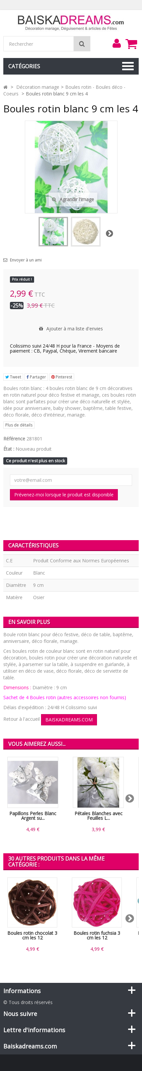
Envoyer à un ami (26, 260)
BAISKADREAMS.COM (69, 719)
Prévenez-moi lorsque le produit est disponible (64, 494)
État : (8, 449)
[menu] (116, 43)
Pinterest (61, 377)
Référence (14, 438)
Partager (36, 377)
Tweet (13, 377)
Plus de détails (18, 425)
